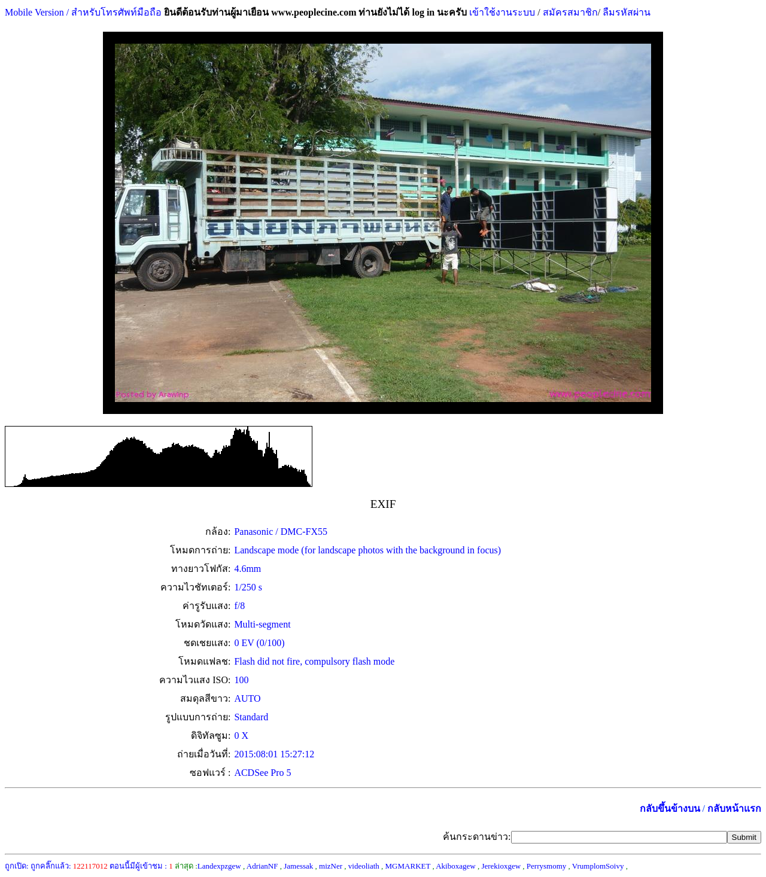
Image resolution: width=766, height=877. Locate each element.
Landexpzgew (219, 865)
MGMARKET (408, 865)
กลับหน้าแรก (734, 808)
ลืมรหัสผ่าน (625, 12)
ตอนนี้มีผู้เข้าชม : (141, 865)
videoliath (363, 865)
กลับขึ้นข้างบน (670, 808)
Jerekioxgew (501, 865)
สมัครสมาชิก (570, 12)
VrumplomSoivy (598, 865)
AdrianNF (262, 865)
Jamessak (298, 865)
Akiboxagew (455, 865)
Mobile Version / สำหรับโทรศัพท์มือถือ (83, 12)
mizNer (330, 865)
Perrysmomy (546, 865)
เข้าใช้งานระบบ (501, 12)
